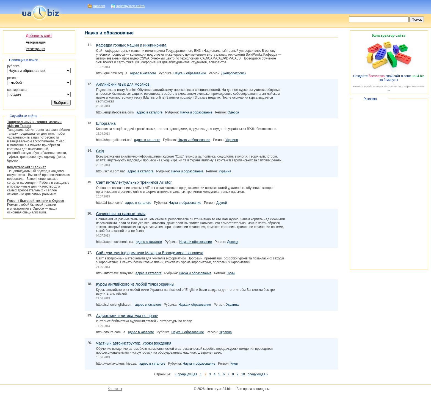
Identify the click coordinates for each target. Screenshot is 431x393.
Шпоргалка (106, 123)
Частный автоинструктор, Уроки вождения (134, 343)
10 (243, 374)
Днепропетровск (233, 73)
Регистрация (35, 49)
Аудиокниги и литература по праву (127, 315)
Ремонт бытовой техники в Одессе (35, 201)
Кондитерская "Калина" (26, 167)
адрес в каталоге (143, 73)
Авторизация (36, 42)
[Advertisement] (388, 184)
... (388, 89)
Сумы (230, 273)
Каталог (99, 6)
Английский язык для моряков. (123, 84)
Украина (231, 140)
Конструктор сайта (130, 6)
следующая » (258, 374)
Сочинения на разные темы (121, 214)
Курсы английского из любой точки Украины (135, 284)
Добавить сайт (39, 35)
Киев (234, 363)
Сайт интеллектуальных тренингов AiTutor (134, 182)
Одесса (233, 112)
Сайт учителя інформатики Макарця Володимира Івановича (149, 253)
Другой (221, 203)
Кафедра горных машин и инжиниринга (131, 45)
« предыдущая (186, 374)
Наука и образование (189, 73)
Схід (100, 151)
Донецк (232, 242)
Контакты (115, 389)
